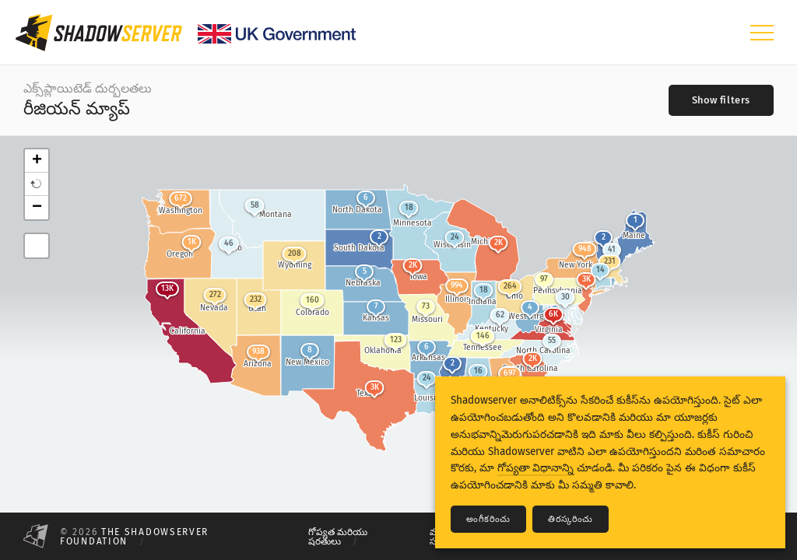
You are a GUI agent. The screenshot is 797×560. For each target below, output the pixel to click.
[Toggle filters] (721, 100)
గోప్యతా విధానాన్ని (535, 467)
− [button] (37, 207)
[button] (36, 184)
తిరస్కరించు (570, 519)
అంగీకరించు (488, 519)
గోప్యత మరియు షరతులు (337, 537)
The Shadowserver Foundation (134, 537)
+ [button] (37, 161)
